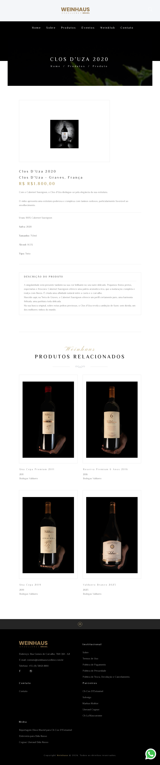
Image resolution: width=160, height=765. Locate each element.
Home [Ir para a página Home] (36, 27)
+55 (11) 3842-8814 (39, 665)
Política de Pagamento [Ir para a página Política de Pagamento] (94, 664)
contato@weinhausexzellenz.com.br (45, 660)
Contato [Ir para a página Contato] (127, 27)
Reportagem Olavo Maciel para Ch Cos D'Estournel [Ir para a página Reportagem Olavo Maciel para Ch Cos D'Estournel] (45, 730)
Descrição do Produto (43, 276)
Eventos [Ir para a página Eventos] (88, 27)
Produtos (77, 66)
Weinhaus (62, 755)
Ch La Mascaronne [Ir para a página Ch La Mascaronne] (92, 715)
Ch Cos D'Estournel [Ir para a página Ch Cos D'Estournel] (93, 691)
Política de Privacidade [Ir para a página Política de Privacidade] (94, 670)
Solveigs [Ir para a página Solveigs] (87, 697)
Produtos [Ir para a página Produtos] (68, 27)
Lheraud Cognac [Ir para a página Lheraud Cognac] (91, 709)
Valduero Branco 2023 (99, 584)
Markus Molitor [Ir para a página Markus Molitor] (90, 703)
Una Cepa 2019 (30, 584)
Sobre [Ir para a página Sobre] (51, 27)
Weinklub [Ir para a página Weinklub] (107, 27)
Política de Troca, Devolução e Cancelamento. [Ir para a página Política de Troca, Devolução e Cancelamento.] (106, 676)
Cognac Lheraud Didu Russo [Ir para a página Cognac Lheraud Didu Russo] (33, 742)
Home (56, 66)
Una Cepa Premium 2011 (36, 469)
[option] (64, 134)
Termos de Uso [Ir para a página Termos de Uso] (90, 658)
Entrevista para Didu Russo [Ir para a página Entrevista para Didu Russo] (33, 736)
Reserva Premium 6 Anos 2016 (105, 469)
